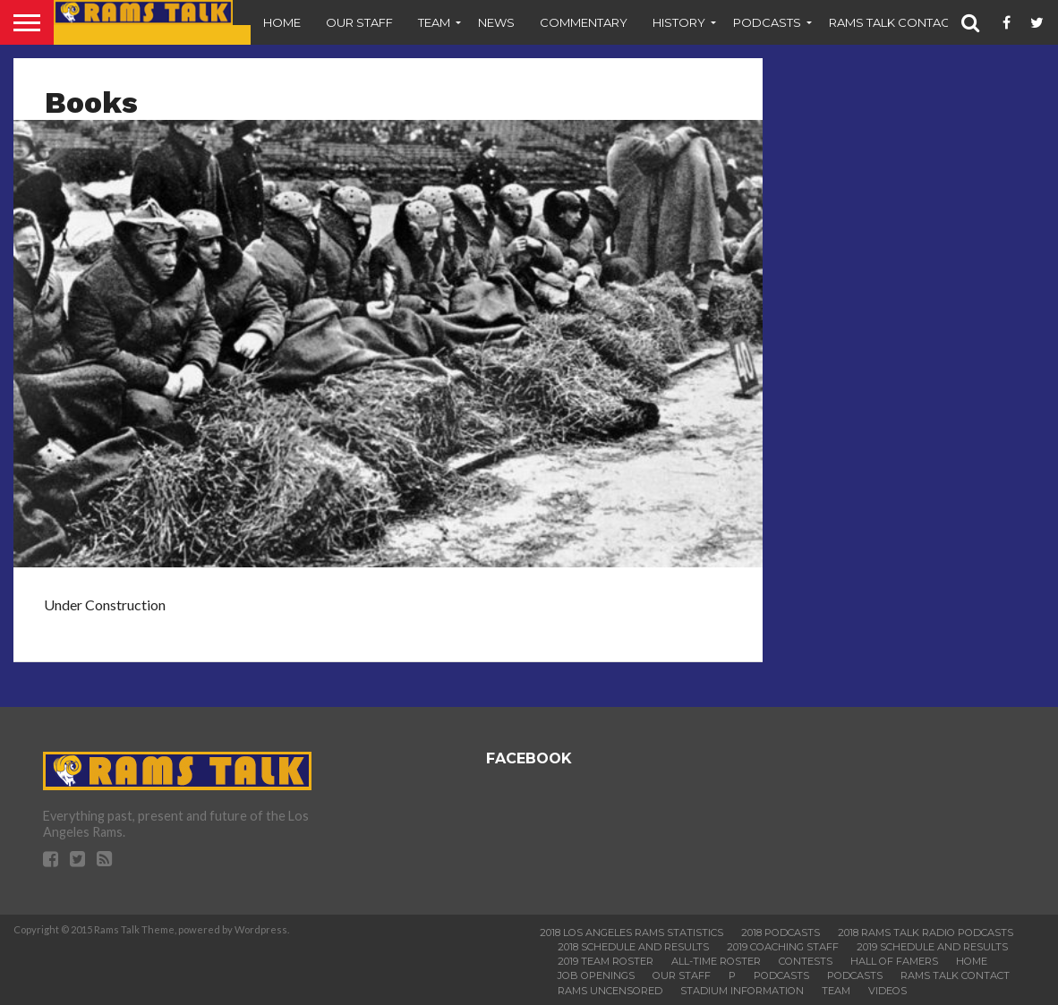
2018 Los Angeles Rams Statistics (631, 932)
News (496, 22)
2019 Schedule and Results (932, 947)
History (679, 22)
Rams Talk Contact (892, 22)
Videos (887, 990)
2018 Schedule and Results (633, 947)
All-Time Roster (716, 961)
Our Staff (359, 22)
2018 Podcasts (780, 932)
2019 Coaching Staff (783, 947)
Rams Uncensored (610, 990)
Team (434, 22)
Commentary (583, 22)
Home (282, 22)
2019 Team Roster (605, 961)
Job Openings (596, 975)
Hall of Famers (894, 961)
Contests (805, 961)
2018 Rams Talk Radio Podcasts (925, 932)
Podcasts (767, 22)
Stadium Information (742, 990)
